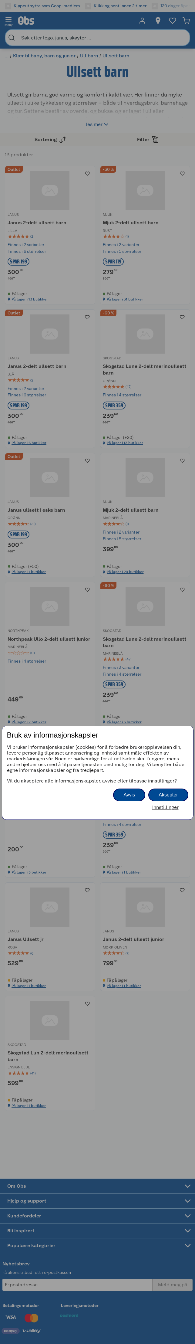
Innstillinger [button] (165, 807)
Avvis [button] (129, 794)
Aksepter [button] (168, 794)
